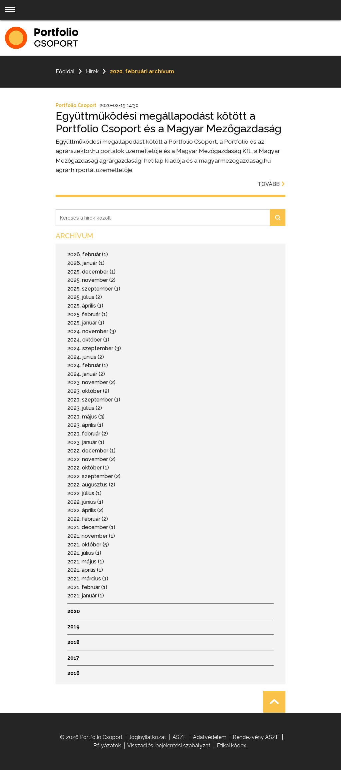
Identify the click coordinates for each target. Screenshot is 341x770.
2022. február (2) (87, 519)
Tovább (271, 184)
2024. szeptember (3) (94, 348)
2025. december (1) (91, 272)
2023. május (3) (86, 416)
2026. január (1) (86, 263)
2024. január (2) (86, 374)
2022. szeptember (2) (94, 476)
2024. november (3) (91, 331)
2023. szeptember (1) (93, 399)
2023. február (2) (87, 433)
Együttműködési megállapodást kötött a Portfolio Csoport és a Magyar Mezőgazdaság (168, 122)
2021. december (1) (91, 527)
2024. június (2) (85, 357)
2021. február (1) (87, 587)
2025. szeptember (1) (93, 289)
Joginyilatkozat (147, 737)
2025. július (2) (84, 297)
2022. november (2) (91, 459)
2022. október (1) (88, 467)
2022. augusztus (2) (91, 484)
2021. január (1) (85, 595)
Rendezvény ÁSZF (256, 737)
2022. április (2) (85, 510)
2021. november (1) (91, 536)
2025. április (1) (85, 306)
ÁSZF (179, 737)
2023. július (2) (84, 408)
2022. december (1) (91, 450)
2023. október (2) (88, 391)
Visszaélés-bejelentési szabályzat (168, 745)
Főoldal (65, 71)
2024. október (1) (88, 340)
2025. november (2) (91, 280)
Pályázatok (107, 745)
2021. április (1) (85, 570)
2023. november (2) (91, 382)
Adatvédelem (209, 737)
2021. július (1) (84, 553)
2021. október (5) (88, 544)
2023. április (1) (85, 425)
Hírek (92, 71)
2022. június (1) (85, 502)
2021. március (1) (87, 578)
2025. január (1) (85, 323)
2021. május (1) (85, 561)
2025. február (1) (87, 314)
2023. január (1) (85, 442)
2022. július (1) (84, 493)
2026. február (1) (87, 254)
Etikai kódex (231, 745)
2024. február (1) (87, 365)
